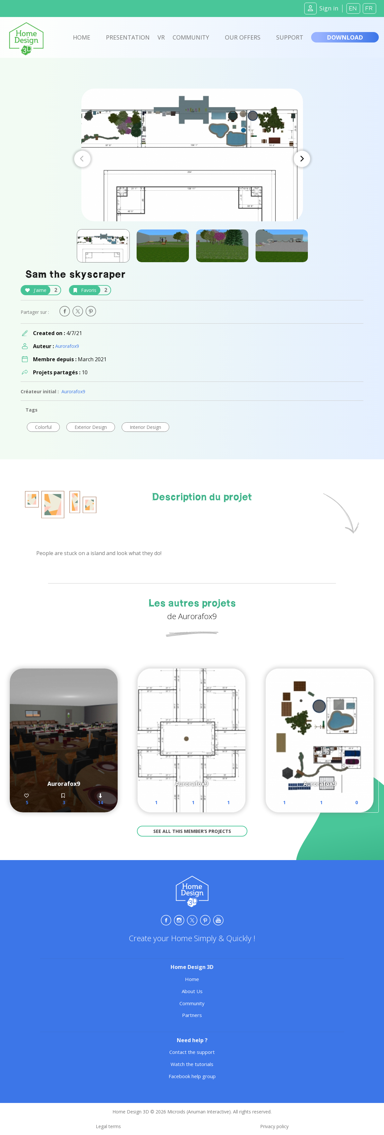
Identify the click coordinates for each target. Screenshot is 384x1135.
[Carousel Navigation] (192, 159)
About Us (192, 991)
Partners (192, 1015)
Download (345, 37)
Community (191, 37)
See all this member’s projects (192, 831)
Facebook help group (192, 1076)
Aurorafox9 (67, 346)
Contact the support (192, 1052)
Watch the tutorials (192, 1064)
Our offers (242, 37)
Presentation (128, 37)
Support (289, 37)
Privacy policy (274, 1126)
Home (81, 37)
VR (161, 37)
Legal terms (108, 1126)
